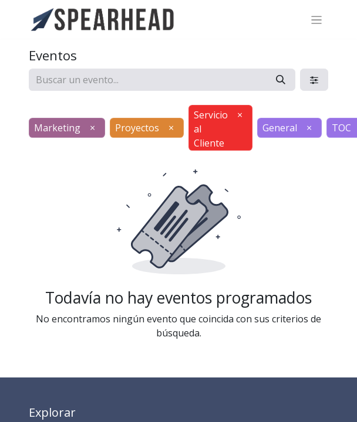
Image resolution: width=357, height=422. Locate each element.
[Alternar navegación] (317, 19)
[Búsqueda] (280, 80)
